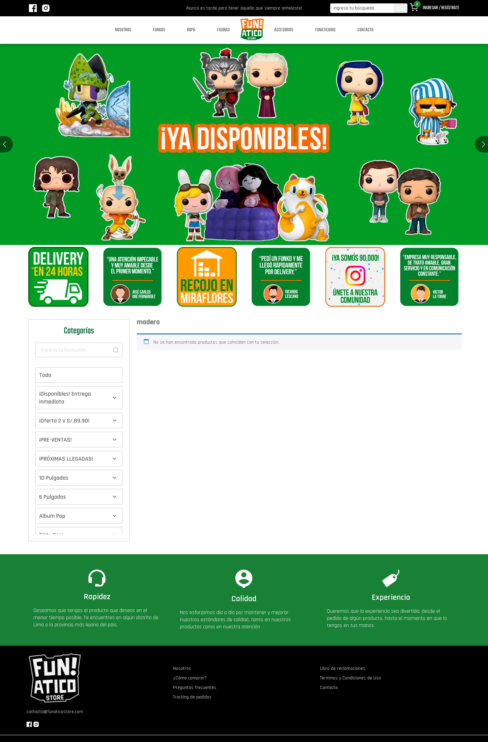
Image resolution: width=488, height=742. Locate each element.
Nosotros (123, 30)
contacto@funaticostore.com (55, 712)
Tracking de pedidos (192, 697)
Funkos (159, 30)
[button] (483, 144)
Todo (45, 375)
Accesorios (283, 30)
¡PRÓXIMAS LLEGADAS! (66, 459)
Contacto (365, 30)
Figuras (223, 30)
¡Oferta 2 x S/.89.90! (64, 421)
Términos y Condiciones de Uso (350, 678)
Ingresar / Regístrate (441, 8)
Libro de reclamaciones (342, 668)
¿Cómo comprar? (190, 678)
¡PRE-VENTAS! (55, 440)
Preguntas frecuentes (194, 688)
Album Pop (52, 516)
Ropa (191, 30)
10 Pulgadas (53, 478)
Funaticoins (325, 30)
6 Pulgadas (52, 497)
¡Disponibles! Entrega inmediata (65, 398)
